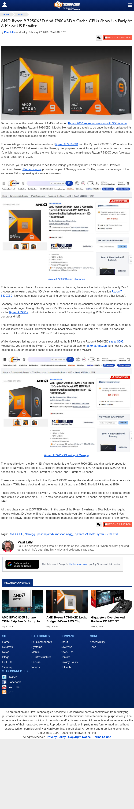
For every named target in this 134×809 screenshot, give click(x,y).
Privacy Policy (69, 662)
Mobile (35, 652)
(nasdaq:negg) (64, 534)
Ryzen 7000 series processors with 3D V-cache (97, 123)
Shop (93, 647)
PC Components (41, 642)
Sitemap (7, 667)
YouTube (14, 687)
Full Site (7, 662)
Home (6, 642)
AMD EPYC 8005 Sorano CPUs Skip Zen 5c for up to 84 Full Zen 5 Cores (21, 619)
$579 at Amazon (97, 345)
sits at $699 (116, 341)
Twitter (13, 677)
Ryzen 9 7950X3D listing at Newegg (66, 279)
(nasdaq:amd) (45, 534)
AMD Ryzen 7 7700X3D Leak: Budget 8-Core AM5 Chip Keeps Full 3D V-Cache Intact (66, 619)
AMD (13, 534)
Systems (36, 647)
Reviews (7, 647)
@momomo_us (32, 169)
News (20, 14)
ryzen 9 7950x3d (85, 534)
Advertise (66, 647)
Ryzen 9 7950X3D (66, 144)
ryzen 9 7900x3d (107, 534)
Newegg (30, 534)
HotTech (66, 667)
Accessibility (97, 642)
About (64, 642)
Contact (65, 657)
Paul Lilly (25, 542)
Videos (35, 667)
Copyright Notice (79, 737)
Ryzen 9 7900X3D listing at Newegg (66, 455)
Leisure (35, 662)
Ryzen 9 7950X (18, 312)
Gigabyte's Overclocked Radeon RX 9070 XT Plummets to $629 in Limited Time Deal (111, 619)
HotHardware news (78, 564)
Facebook (15, 682)
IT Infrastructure (41, 657)
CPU (20, 534)
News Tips (67, 652)
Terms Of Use (102, 737)
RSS (11, 692)
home (6, 14)
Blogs (5, 657)
